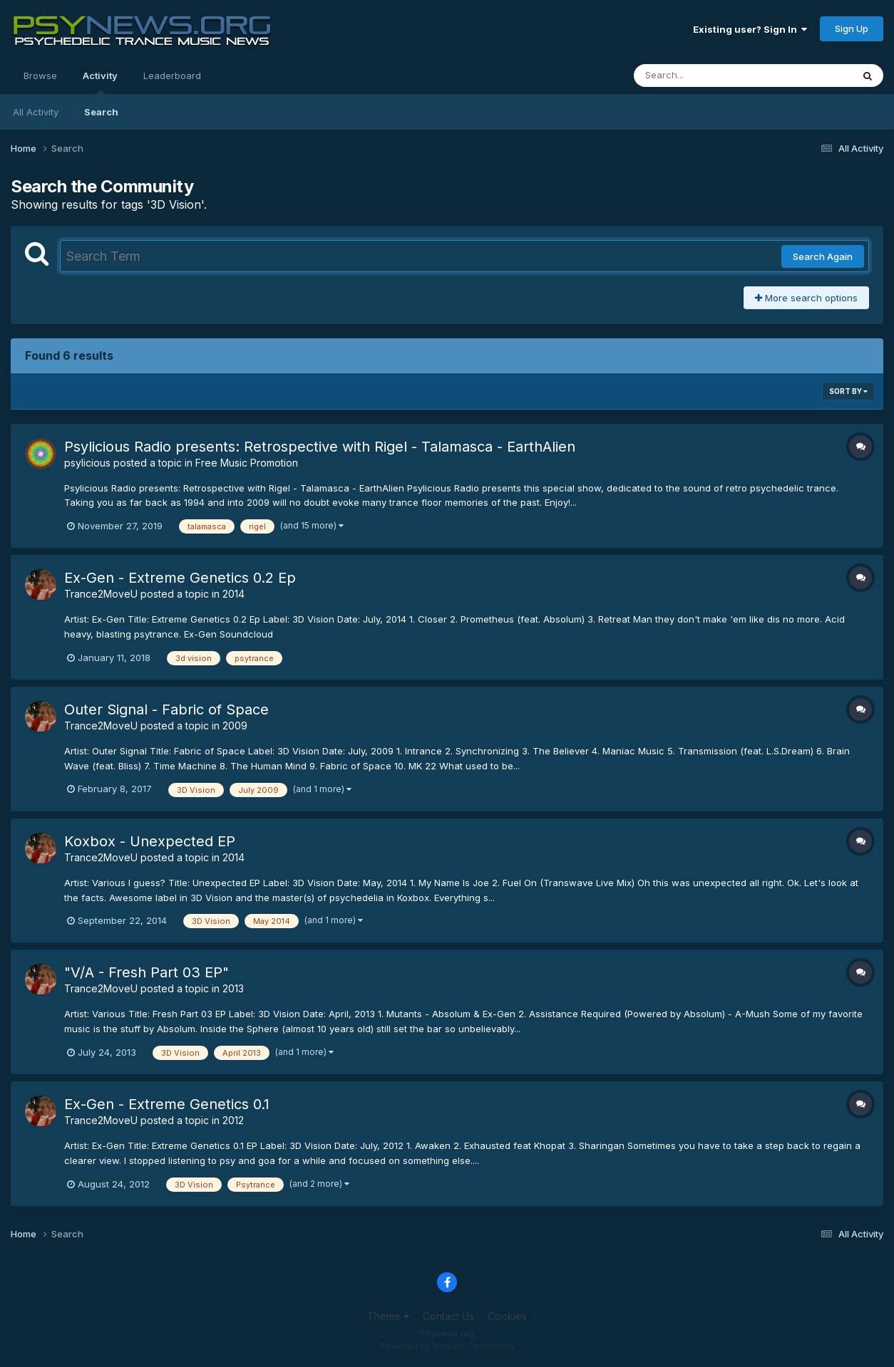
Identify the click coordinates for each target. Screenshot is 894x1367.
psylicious (87, 463)
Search (101, 112)
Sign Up (851, 28)
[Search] (704, 75)
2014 (233, 594)
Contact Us (448, 1316)
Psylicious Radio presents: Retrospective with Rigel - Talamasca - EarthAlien (319, 446)
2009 (234, 725)
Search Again (823, 256)
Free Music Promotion (246, 463)
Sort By (848, 391)
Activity (100, 82)
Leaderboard (172, 75)
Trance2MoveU (101, 594)
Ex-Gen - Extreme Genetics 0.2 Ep (180, 577)
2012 (233, 1120)
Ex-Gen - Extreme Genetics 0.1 (166, 1104)
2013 (233, 988)
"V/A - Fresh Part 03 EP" (146, 972)
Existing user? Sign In (750, 29)
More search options (806, 297)
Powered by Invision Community (447, 1346)
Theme (388, 1316)
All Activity (35, 112)
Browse (40, 75)
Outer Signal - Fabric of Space (166, 709)
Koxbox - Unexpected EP (149, 841)
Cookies (507, 1316)
